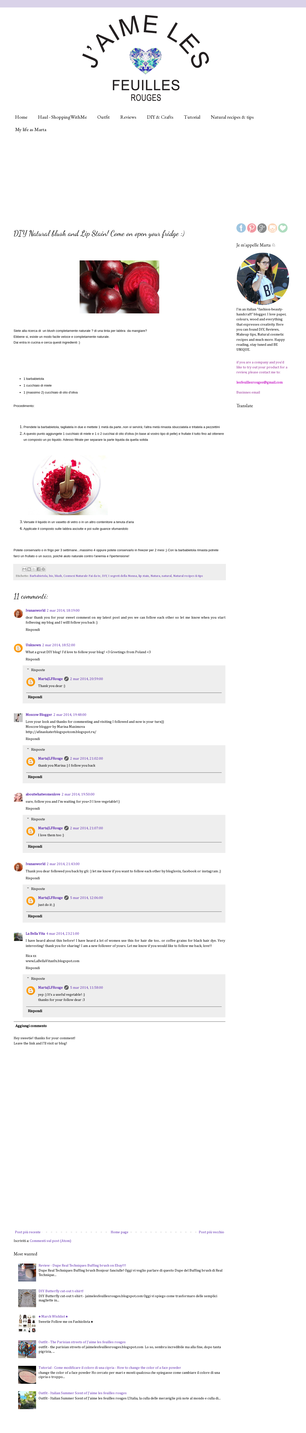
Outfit (103, 117)
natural (167, 576)
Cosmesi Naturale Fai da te (82, 576)
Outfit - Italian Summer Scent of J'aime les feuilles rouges (83, 1393)
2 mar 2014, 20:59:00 (86, 679)
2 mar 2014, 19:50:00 (78, 794)
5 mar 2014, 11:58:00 (86, 987)
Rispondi (33, 630)
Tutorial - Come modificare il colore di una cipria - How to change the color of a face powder (110, 1368)
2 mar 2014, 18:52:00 (58, 645)
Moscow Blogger (39, 715)
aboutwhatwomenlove (43, 794)
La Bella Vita (35, 934)
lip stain (144, 576)
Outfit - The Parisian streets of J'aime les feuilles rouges (82, 1342)
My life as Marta (30, 129)
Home (21, 117)
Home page (119, 1232)
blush (58, 576)
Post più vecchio (211, 1232)
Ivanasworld (35, 610)
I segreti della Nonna (122, 576)
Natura (155, 576)
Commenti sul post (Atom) (50, 1241)
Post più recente (28, 1232)
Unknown (33, 645)
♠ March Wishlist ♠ (53, 1316)
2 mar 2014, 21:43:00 (63, 864)
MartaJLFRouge (50, 679)
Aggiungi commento (31, 1026)
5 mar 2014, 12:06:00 (86, 898)
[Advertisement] (136, 178)
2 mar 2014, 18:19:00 (63, 610)
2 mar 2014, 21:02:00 (86, 758)
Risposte (38, 670)
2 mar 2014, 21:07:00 (86, 828)
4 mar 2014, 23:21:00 (62, 934)
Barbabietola (39, 576)
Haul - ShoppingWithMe (62, 117)
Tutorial (192, 117)
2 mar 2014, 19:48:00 (69, 715)
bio (51, 576)
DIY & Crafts (160, 117)
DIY (104, 576)
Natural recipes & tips (232, 117)
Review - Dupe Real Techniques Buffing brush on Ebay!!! (82, 1265)
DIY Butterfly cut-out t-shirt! (61, 1291)
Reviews (128, 117)
